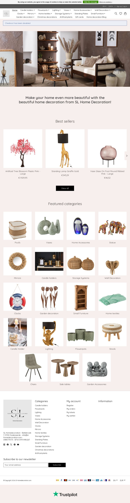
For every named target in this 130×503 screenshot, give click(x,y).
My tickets (71, 412)
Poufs (17, 242)
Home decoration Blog (96, 17)
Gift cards (79, 17)
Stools (112, 348)
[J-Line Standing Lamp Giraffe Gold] (65, 148)
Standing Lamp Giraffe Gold (65, 171)
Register (70, 405)
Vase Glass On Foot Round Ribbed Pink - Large (107, 172)
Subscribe (57, 465)
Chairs (33, 384)
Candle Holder (17, 348)
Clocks (17, 313)
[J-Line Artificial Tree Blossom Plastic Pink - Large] (22, 148)
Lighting (49, 348)
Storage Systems (80, 278)
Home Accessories (81, 242)
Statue (112, 242)
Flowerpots (80, 348)
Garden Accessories (96, 384)
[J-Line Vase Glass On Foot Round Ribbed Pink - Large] (107, 148)
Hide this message (90, 2)
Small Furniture (80, 313)
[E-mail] (25, 465)
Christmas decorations (47, 17)
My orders (71, 409)
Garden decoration (49, 313)
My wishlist (71, 416)
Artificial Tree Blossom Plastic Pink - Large (22, 172)
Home (14, 10)
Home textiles (112, 313)
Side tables (65, 384)
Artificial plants (66, 17)
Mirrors (17, 278)
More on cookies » (105, 2)
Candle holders (49, 278)
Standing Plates (81, 13)
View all (65, 188)
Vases (49, 242)
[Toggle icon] (116, 13)
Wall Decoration (112, 278)
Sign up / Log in (122, 6)
